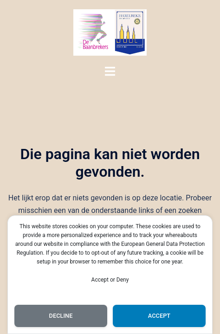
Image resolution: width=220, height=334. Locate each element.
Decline (61, 315)
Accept (159, 315)
